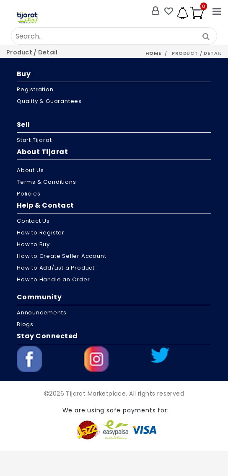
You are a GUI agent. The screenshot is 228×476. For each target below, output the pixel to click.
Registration (35, 89)
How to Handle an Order (53, 279)
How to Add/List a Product (56, 268)
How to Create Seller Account (61, 256)
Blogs (25, 324)
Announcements (41, 312)
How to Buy (33, 244)
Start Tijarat (34, 140)
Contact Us (33, 221)
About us (30, 170)
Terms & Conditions (46, 182)
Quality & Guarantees (49, 101)
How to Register (41, 233)
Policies (28, 194)
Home (153, 53)
